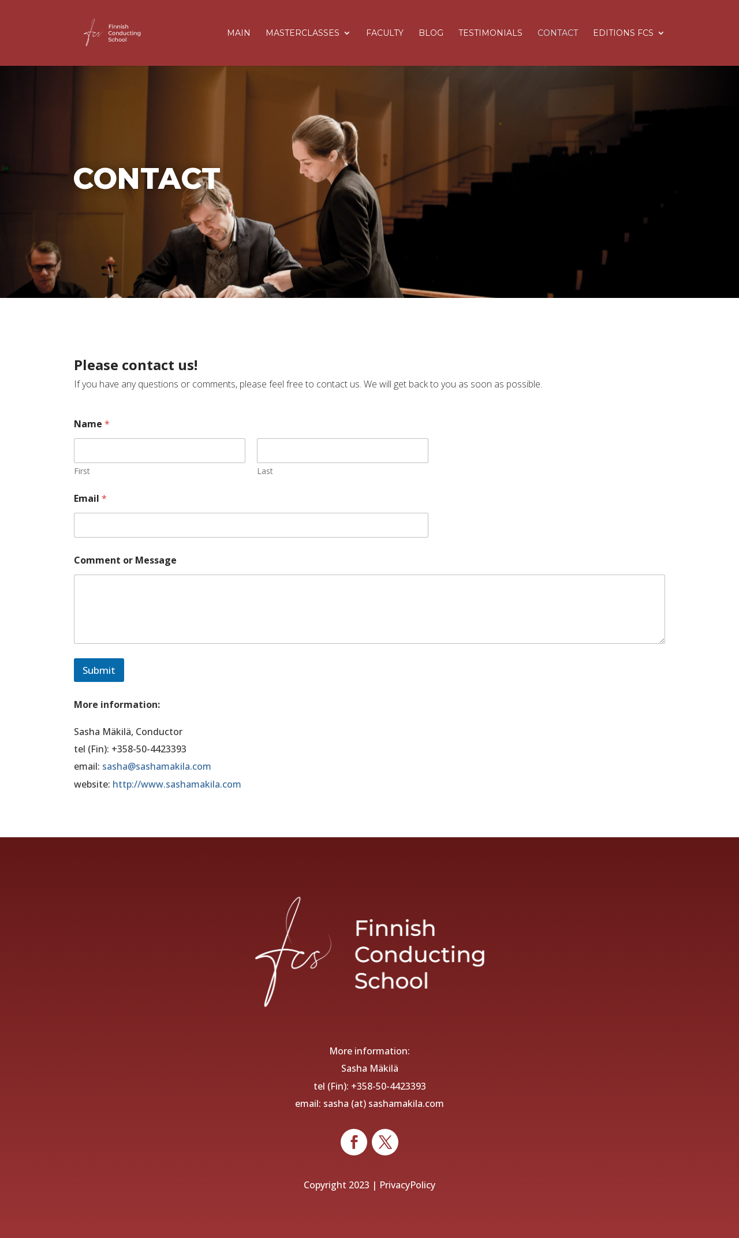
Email (90, 498)
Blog (431, 33)
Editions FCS (623, 33)
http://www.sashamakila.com (177, 784)
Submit (99, 670)
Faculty (385, 33)
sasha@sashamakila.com (156, 766)
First (82, 471)
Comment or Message (125, 560)
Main (239, 33)
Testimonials (490, 33)
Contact (558, 33)
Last (265, 471)
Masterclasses (302, 33)
